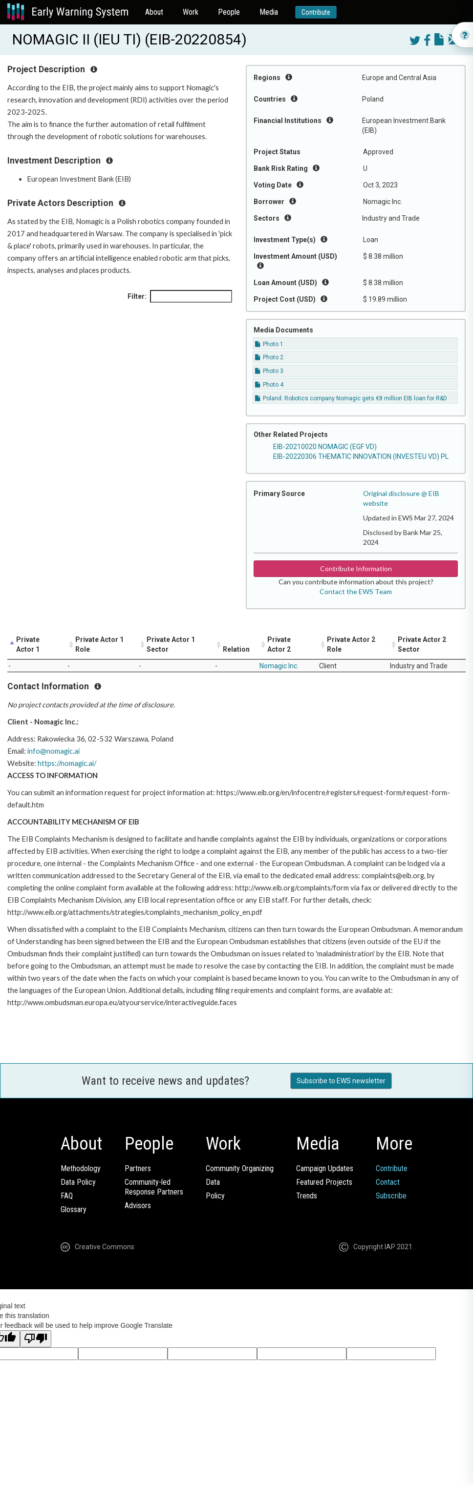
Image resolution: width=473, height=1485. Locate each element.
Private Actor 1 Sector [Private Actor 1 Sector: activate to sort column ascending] (171, 644)
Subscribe (391, 1195)
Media (268, 12)
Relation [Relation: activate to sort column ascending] (236, 649)
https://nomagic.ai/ (67, 763)
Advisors (138, 1205)
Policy (215, 1195)
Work (190, 12)
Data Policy (78, 1182)
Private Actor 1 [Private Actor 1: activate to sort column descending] (28, 644)
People (229, 12)
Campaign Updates (324, 1168)
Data (213, 1182)
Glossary (73, 1209)
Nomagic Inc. (279, 666)
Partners (138, 1168)
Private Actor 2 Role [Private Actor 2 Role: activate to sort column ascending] (351, 644)
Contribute (315, 12)
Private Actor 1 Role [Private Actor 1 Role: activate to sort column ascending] (99, 644)
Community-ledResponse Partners (154, 1186)
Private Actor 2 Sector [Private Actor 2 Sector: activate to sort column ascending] (422, 644)
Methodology (81, 1168)
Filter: (180, 296)
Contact (388, 1182)
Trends (306, 1195)
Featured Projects (324, 1182)
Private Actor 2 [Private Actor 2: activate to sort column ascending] (279, 644)
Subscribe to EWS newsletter (341, 1081)
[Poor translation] (35, 1338)
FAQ (67, 1195)
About (154, 12)
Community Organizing (240, 1168)
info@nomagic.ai (53, 751)
